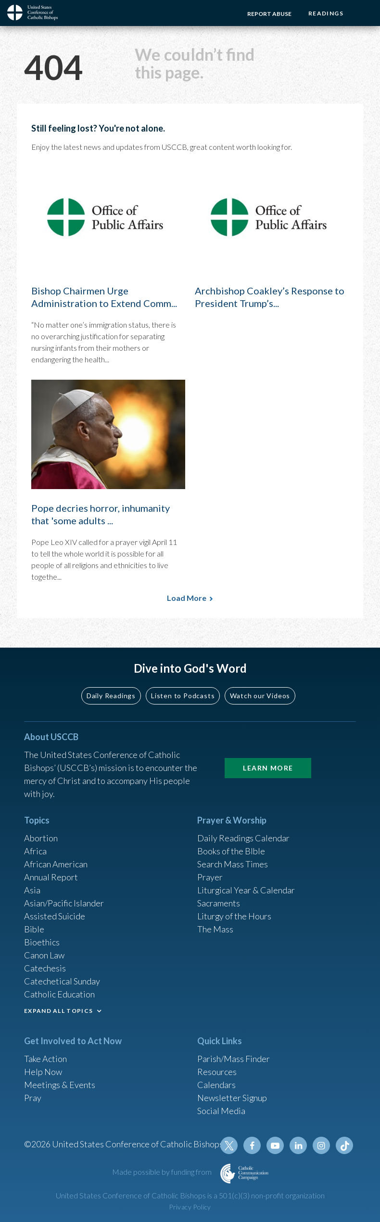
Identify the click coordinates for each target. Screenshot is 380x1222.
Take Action (45, 1058)
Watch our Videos (260, 695)
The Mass (215, 929)
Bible (34, 929)
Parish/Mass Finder (233, 1058)
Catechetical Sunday (62, 981)
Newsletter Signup (232, 1097)
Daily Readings (111, 695)
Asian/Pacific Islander (64, 903)
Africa (35, 851)
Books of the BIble (231, 851)
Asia (32, 890)
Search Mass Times (232, 864)
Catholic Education (59, 994)
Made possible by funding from (162, 1171)
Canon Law (44, 955)
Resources (217, 1071)
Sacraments (218, 903)
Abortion (41, 838)
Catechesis (45, 968)
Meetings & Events (60, 1084)
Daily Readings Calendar (243, 838)
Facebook (252, 1145)
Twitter (229, 1145)
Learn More (268, 768)
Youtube (275, 1145)
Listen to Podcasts (183, 695)
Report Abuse (269, 13)
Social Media (221, 1110)
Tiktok (344, 1145)
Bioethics (42, 942)
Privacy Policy (190, 1207)
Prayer (210, 877)
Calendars (216, 1084)
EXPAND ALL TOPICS (58, 1010)
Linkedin (298, 1145)
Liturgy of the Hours (234, 916)
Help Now (43, 1071)
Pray (32, 1097)
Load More (186, 597)
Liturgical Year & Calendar (246, 890)
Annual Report (51, 877)
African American (56, 864)
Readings (325, 13)
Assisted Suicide (54, 916)
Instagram (321, 1145)
